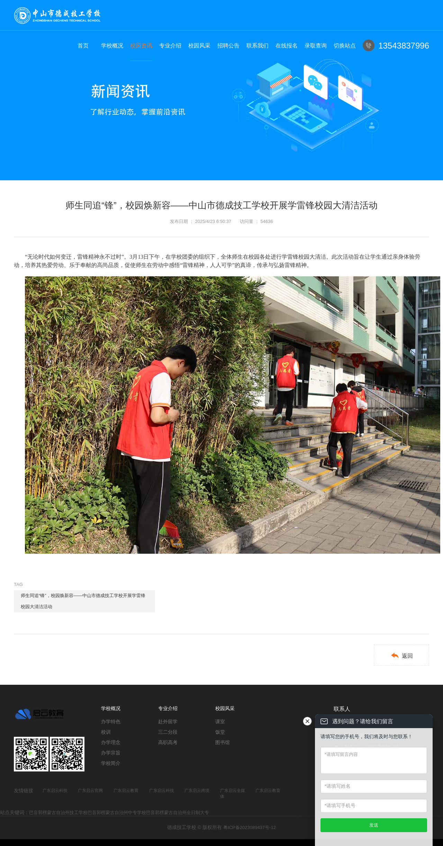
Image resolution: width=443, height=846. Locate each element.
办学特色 (110, 721)
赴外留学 (168, 721)
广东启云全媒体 (232, 793)
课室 (220, 721)
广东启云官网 (90, 790)
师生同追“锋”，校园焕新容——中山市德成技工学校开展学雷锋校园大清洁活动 (83, 601)
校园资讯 (141, 46)
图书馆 (222, 742)
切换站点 (345, 46)
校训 (106, 732)
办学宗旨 (110, 753)
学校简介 (110, 763)
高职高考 (168, 742)
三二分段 (168, 732)
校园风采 (199, 46)
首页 (83, 46)
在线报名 (286, 46)
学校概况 (112, 46)
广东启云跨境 (196, 790)
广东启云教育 (126, 790)
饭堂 (220, 732)
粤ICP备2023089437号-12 (249, 827)
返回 (401, 655)
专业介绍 (170, 46)
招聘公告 (228, 46)
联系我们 (257, 46)
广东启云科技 (55, 790)
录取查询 (316, 46)
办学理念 (110, 742)
